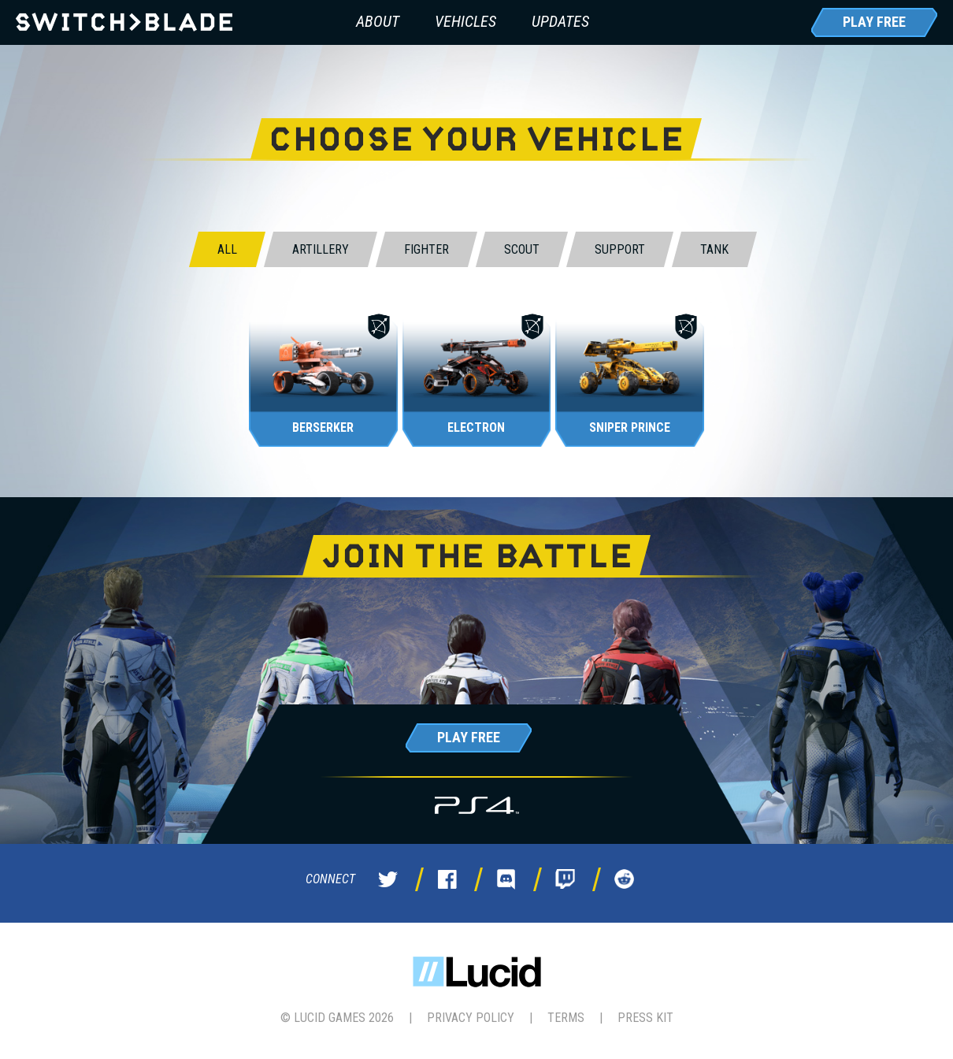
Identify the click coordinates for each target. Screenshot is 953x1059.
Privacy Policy (470, 1017)
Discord (506, 879)
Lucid (476, 972)
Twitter (388, 879)
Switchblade (124, 22)
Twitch (565, 879)
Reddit (624, 879)
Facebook (447, 879)
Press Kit (645, 1017)
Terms (565, 1017)
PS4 (477, 805)
